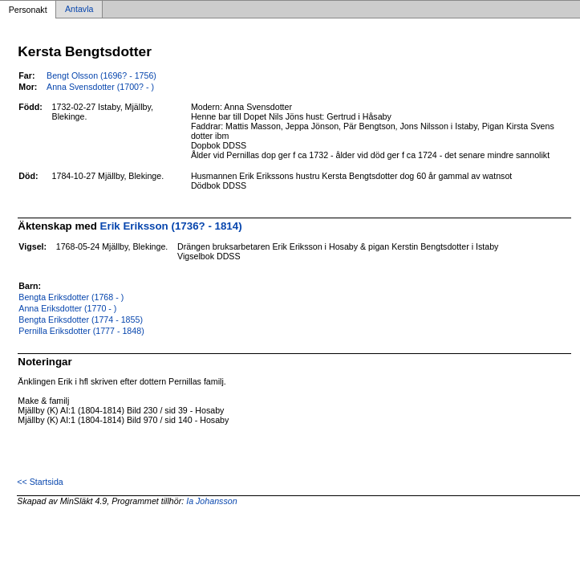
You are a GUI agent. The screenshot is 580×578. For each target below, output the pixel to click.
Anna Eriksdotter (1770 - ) (67, 308)
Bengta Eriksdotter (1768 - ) (71, 297)
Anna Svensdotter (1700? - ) (100, 87)
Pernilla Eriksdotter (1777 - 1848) (81, 331)
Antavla (79, 9)
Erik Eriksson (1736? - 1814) (171, 226)
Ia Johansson (211, 501)
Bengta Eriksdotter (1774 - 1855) (80, 319)
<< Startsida (40, 481)
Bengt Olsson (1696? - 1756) (101, 75)
